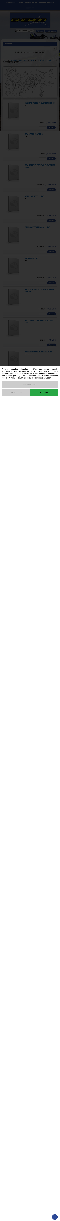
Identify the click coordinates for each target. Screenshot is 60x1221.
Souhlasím (44, 392)
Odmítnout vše (16, 392)
